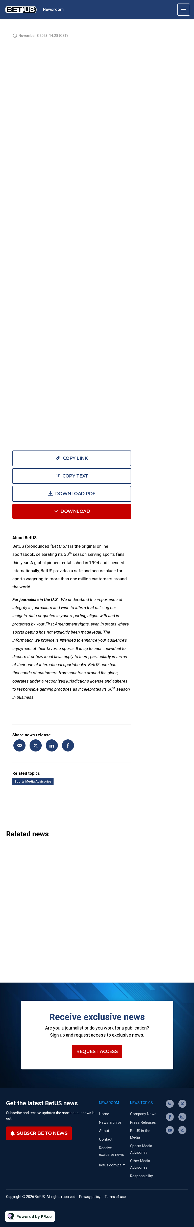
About (104, 1131)
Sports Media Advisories (33, 781)
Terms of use (115, 1197)
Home (104, 1114)
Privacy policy (90, 1197)
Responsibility (141, 1176)
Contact (105, 1139)
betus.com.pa (110, 1165)
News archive (110, 1122)
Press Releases (143, 1122)
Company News (143, 1114)
